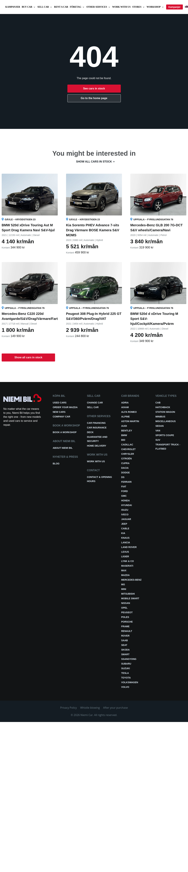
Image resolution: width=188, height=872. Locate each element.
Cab (157, 402)
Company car (61, 416)
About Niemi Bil (63, 448)
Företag (77, 7)
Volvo (125, 687)
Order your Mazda (65, 407)
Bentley (126, 430)
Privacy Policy (68, 707)
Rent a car (61, 7)
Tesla (125, 673)
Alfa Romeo (129, 412)
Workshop (155, 7)
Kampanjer (12, 7)
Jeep (124, 524)
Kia (123, 533)
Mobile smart (130, 598)
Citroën (126, 458)
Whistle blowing (90, 707)
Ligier (125, 556)
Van (157, 430)
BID (123, 440)
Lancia (125, 542)
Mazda (125, 575)
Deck (90, 432)
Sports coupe (164, 435)
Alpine (125, 416)
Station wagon (165, 412)
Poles (125, 617)
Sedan (159, 426)
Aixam (125, 407)
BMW (124, 435)
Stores (138, 7)
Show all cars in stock (94, 161)
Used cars (59, 402)
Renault (126, 631)
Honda (125, 500)
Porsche (127, 621)
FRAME (125, 626)
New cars (59, 412)
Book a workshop (65, 432)
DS (122, 477)
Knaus (125, 537)
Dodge (125, 472)
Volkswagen (129, 682)
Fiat (123, 486)
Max (123, 570)
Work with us (121, 7)
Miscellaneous (165, 421)
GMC (124, 496)
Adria (125, 402)
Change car (95, 402)
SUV (157, 440)
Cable (125, 528)
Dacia (125, 468)
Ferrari (126, 482)
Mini (123, 589)
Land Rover (129, 547)
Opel (124, 607)
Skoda (125, 649)
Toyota (126, 677)
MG (123, 584)
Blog (56, 463)
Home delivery (96, 445)
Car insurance (96, 427)
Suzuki (125, 668)
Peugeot (127, 612)
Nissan (125, 603)
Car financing (96, 423)
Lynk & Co (127, 561)
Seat (124, 645)
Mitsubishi (128, 593)
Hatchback (162, 407)
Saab (124, 640)
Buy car (29, 7)
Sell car (44, 7)
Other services (98, 7)
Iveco (125, 514)
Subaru (126, 663)
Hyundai (126, 505)
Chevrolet (128, 449)
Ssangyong (128, 659)
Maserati (127, 565)
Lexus (125, 551)
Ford (124, 491)
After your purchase (115, 707)
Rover (125, 635)
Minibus (160, 416)
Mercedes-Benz (131, 579)
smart (125, 654)
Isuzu (124, 510)
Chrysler (127, 454)
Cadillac (127, 444)
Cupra (125, 463)
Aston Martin (130, 421)
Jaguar (126, 519)
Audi (124, 426)
